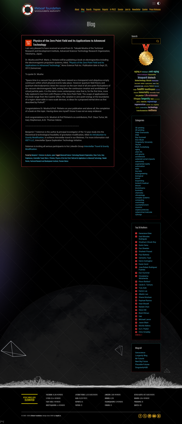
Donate (120, 9)
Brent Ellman (144, 313)
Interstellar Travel (38, 158)
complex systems (142, 198)
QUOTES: (136, 405)
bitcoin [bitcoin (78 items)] (148, 80)
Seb (140, 316)
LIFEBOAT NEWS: (80, 394)
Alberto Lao (143, 294)
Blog (82, 9)
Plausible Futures (142, 364)
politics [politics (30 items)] (138, 102)
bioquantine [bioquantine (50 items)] (152, 75)
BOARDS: (136, 398)
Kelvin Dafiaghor (145, 261)
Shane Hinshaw (145, 297)
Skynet (138, 144)
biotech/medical (142, 183)
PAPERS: (77, 405)
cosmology (139, 202)
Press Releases (155, 9)
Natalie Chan (144, 307)
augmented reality (142, 164)
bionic (137, 178)
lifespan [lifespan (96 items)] (137, 99)
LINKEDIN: (108, 394)
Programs (96, 9)
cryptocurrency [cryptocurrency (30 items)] (148, 83)
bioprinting (139, 181)
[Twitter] (145, 416)
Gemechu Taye (145, 258)
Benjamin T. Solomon (38, 155)
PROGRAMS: (137, 401)
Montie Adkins (144, 326)
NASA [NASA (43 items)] (152, 99)
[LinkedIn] (149, 416)
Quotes (145, 9)
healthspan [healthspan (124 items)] (150, 89)
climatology (140, 195)
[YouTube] (154, 416)
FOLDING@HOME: (110, 401)
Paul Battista (144, 255)
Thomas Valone (63, 161)
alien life (138, 152)
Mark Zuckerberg (142, 147)
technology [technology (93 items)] (153, 107)
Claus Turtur (97, 155)
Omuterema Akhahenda (143, 277)
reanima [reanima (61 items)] (143, 102)
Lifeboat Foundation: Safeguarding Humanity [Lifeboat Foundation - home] (41, 9)
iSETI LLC (29, 140)
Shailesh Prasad (145, 251)
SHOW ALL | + (138, 335)
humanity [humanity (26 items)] (158, 90)
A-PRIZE (113, 9)
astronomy (139, 161)
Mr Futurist (139, 358)
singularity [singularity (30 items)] (156, 105)
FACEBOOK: (49, 394)
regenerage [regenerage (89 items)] (152, 101)
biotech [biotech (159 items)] (152, 77)
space (53, 155)
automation (140, 166)
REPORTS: (78, 401)
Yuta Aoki (143, 288)
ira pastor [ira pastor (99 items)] (140, 95)
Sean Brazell (144, 304)
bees (137, 169)
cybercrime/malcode (143, 212)
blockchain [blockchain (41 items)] (155, 81)
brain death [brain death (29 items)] (137, 83)
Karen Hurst (143, 264)
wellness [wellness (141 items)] (152, 110)
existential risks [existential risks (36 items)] (138, 86)
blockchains (140, 188)
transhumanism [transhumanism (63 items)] (142, 111)
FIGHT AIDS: (49, 401)
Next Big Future (141, 361)
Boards (88, 9)
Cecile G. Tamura (146, 285)
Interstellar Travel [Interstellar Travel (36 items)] (154, 93)
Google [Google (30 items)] (135, 90)
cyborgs (138, 214)
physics (48, 155)
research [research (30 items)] (148, 105)
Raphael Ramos (145, 300)
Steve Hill (142, 310)
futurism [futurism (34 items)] (156, 86)
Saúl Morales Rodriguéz (144, 237)
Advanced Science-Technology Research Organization (76, 155)
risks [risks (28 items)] (152, 105)
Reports (105, 9)
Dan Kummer (144, 273)
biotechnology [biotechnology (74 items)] (140, 80)
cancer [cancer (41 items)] (143, 84)
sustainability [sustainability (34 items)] (143, 108)
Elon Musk (139, 140)
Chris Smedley (144, 332)
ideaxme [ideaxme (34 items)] (136, 93)
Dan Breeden (144, 248)
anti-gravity (139, 154)
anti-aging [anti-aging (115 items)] (154, 71)
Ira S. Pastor (144, 329)
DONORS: (107, 398)
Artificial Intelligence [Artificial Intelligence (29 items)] (142, 75)
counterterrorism (142, 205)
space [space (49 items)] (138, 108)
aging (137, 149)
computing (139, 200)
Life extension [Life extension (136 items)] (151, 95)
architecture (140, 157)
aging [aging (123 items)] (137, 71)
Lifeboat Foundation (36, 415)
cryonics (138, 207)
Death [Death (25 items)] (157, 83)
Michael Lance (145, 319)
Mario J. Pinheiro (50, 158)
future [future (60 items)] (151, 86)
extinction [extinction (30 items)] (146, 86)
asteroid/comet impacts (145, 159)
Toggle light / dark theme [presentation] (158, 3)
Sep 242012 (28, 43)
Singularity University (144, 142)
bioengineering (141, 173)
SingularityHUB (141, 367)
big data (138, 171)
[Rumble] (159, 416)
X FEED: (48, 398)
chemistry (139, 193)
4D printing (139, 130)
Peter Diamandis (142, 132)
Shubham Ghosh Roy (147, 242)
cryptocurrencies (142, 210)
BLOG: (77, 398)
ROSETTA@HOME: (51, 405)
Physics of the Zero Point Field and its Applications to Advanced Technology (78, 158)
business (139, 190)
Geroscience (140, 353)
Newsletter (136, 9)
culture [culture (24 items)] (154, 83)
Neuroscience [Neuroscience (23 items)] (157, 99)
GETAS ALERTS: (138, 394)
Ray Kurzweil (140, 137)
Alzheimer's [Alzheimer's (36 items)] (145, 72)
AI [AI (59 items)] (140, 72)
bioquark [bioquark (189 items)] (142, 77)
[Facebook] (140, 416)
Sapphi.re (58, 415)
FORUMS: (107, 405)
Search (157, 41)
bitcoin (138, 186)
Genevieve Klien (145, 233)
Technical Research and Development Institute (44, 161)
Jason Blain (143, 322)
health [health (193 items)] (140, 89)
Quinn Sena (143, 245)
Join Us (127, 9)
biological (139, 176)
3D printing (139, 128)
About (77, 9)
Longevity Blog (141, 355)
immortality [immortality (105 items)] (144, 92)
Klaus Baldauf (144, 281)
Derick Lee (143, 291)
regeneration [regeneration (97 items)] (140, 104)
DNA (137, 135)
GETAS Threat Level (29, 399)
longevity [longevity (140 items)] (145, 98)
